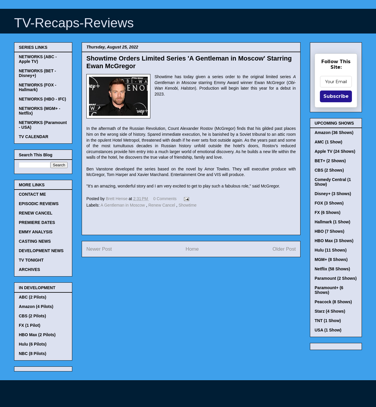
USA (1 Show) (328, 330)
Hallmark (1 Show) (332, 222)
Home (192, 249)
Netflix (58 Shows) (332, 269)
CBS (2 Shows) (329, 170)
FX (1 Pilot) (29, 325)
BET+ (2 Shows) (330, 160)
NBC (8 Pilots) (32, 353)
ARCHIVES (29, 269)
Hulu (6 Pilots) (32, 344)
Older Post (284, 249)
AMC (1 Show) (328, 142)
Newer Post (99, 249)
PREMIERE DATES (37, 222)
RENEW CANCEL (35, 213)
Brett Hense (117, 198)
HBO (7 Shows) (329, 231)
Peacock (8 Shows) (333, 301)
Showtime (188, 205)
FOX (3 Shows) (329, 203)
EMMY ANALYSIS (36, 232)
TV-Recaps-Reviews (74, 22)
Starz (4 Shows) (330, 311)
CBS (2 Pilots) (32, 316)
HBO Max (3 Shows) (334, 240)
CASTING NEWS (35, 241)
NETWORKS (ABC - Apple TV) (38, 59)
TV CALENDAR (33, 136)
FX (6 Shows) (327, 212)
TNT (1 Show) (328, 320)
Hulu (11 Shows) (331, 250)
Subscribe (336, 96)
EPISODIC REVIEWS (38, 203)
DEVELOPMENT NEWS (41, 250)
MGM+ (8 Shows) (331, 259)
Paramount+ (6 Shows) (329, 290)
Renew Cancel (162, 205)
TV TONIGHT (31, 260)
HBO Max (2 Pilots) (37, 334)
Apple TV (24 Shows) (335, 151)
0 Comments (165, 198)
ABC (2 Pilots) (32, 297)
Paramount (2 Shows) (336, 278)
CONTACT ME (32, 194)
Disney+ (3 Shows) (333, 193)
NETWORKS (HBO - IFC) (42, 99)
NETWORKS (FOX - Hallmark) (37, 87)
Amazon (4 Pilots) (36, 306)
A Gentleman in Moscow (123, 205)
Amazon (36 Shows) (334, 132)
